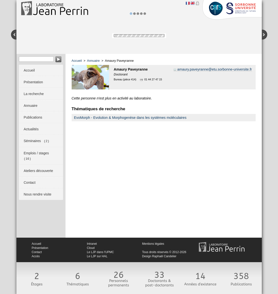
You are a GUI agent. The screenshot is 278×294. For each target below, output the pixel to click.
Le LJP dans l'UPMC (100, 252)
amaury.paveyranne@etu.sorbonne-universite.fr (214, 69)
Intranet (92, 243)
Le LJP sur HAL (97, 256)
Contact (37, 252)
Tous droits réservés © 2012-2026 (164, 252)
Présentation (40, 248)
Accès (36, 256)
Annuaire (93, 60)
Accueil (77, 60)
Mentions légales (153, 243)
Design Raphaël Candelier (159, 256)
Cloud (90, 248)
